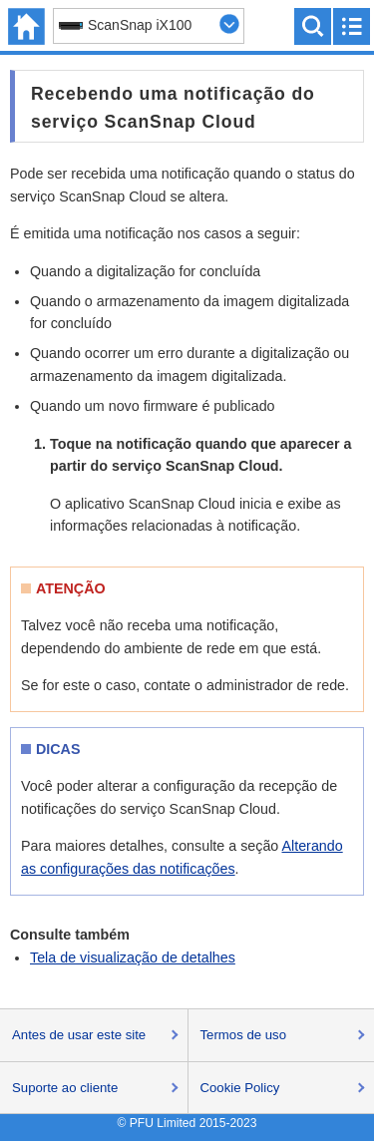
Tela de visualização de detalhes (132, 957)
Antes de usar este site (79, 1034)
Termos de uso (243, 1034)
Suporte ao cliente (65, 1087)
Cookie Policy (240, 1087)
